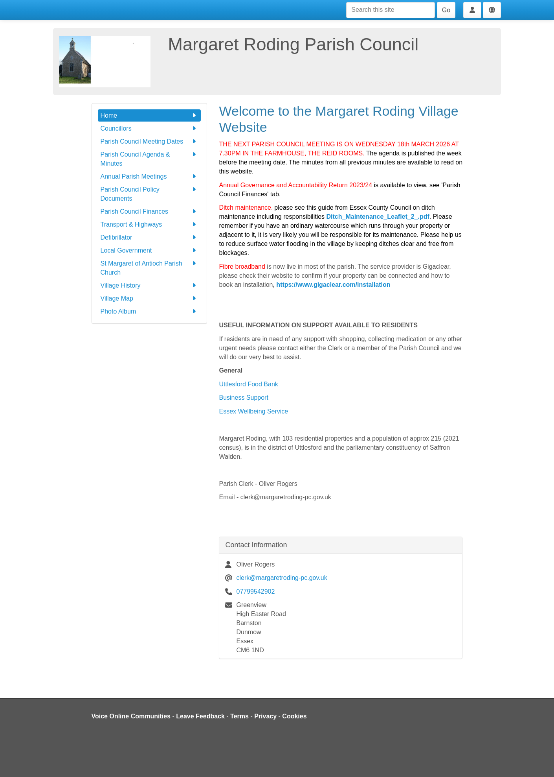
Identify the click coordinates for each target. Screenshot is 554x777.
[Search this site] (390, 10)
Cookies (294, 716)
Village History (149, 285)
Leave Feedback (200, 716)
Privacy (265, 716)
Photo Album (149, 311)
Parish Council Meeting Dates (149, 141)
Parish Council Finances (149, 211)
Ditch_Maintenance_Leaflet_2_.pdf (378, 216)
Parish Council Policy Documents (149, 193)
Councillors (149, 128)
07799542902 (255, 591)
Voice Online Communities (131, 716)
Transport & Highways (149, 224)
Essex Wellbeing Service (253, 411)
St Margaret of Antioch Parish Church (149, 267)
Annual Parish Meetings (149, 176)
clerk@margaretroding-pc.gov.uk (281, 577)
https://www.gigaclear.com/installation (333, 284)
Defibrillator (149, 237)
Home (149, 115)
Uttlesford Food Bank (248, 384)
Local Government (149, 250)
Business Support (243, 397)
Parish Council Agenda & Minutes (149, 158)
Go (446, 10)
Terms (239, 716)
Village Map (149, 298)
